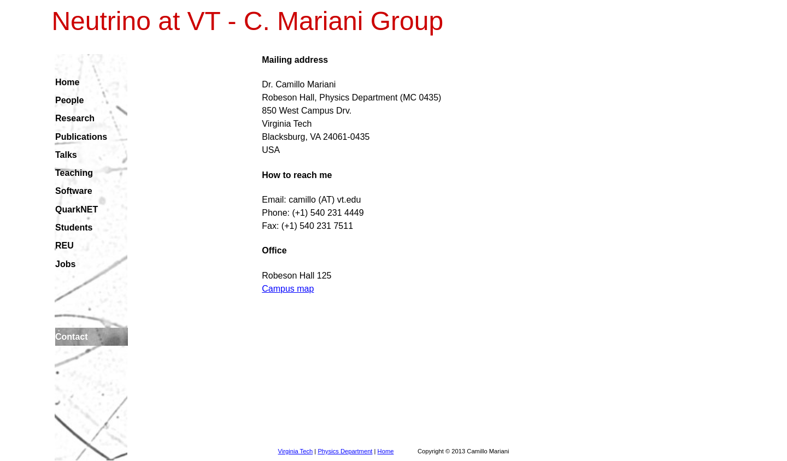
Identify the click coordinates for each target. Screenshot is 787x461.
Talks (66, 154)
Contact (71, 336)
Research (75, 118)
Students (73, 227)
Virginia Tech (295, 451)
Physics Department (345, 451)
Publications (81, 136)
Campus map (288, 288)
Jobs (65, 264)
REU (64, 245)
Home (67, 82)
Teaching (74, 173)
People (69, 100)
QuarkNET (76, 209)
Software (73, 191)
